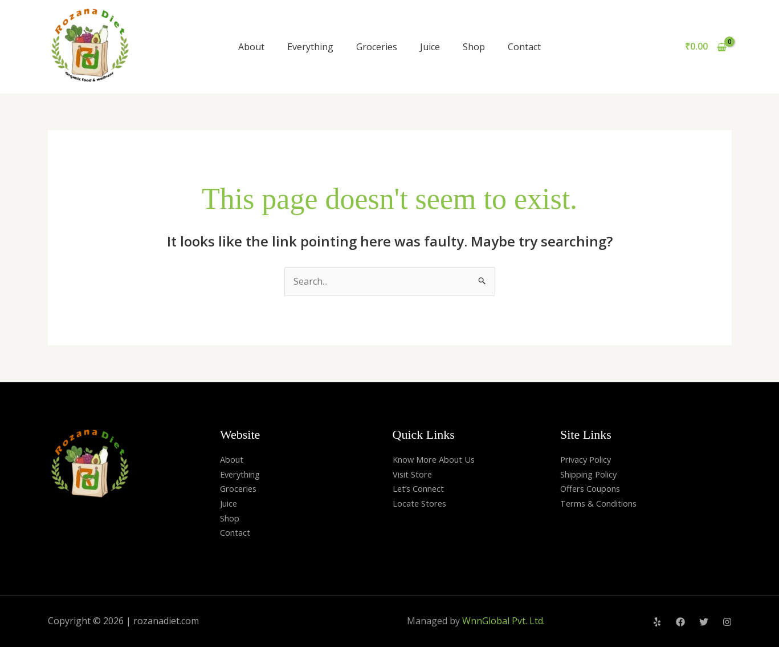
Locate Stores (422, 503)
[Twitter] (703, 621)
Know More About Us (438, 459)
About (251, 47)
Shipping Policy (592, 474)
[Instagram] (727, 621)
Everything (310, 47)
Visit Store (415, 474)
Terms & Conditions (602, 503)
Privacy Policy (588, 459)
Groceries (376, 47)
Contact (524, 47)
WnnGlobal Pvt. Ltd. (503, 620)
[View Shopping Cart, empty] (706, 47)
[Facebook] (680, 621)
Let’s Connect (421, 488)
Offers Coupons (594, 488)
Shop (474, 47)
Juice (430, 47)
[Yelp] (657, 621)
